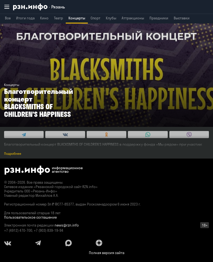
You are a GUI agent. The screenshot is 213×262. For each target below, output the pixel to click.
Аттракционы (133, 18)
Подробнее (12, 153)
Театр (58, 18)
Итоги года (25, 18)
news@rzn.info (67, 225)
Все (8, 18)
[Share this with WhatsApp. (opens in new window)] (147, 134)
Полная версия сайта (106, 253)
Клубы (111, 18)
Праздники (158, 18)
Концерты (76, 18)
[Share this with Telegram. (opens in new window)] (24, 134)
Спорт (95, 18)
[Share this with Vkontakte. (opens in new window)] (65, 134)
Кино (44, 18)
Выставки (182, 18)
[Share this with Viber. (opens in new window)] (189, 134)
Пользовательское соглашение (30, 217)
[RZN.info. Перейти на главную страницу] (39, 7)
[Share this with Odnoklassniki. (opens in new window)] (106, 134)
